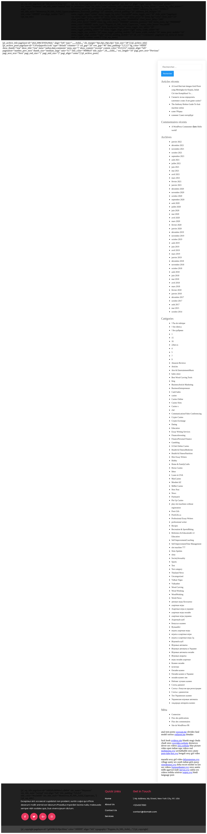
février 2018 (176, 290)
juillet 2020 (176, 207)
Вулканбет (175, 627)
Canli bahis (176, 392)
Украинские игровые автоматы (184, 699)
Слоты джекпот (178, 685)
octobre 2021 (176, 153)
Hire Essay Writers (179, 457)
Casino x (175, 406)
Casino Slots (176, 403)
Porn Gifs (175, 511)
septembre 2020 (177, 200)
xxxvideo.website (180, 743)
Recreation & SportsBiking (182, 529)
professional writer (179, 522)
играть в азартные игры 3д (182, 638)
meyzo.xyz (184, 770)
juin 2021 (175, 167)
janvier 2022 (176, 142)
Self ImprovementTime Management (186, 544)
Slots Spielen (176, 551)
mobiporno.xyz (168, 751)
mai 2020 (175, 214)
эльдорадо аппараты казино (183, 703)
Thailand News (177, 573)
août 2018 (175, 272)
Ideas (173, 471)
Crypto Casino (177, 417)
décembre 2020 (177, 189)
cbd (172, 410)
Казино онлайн (177, 663)
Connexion (175, 714)
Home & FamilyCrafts (180, 464)
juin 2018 (175, 276)
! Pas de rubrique (178, 323)
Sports (174, 562)
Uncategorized (177, 576)
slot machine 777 (178, 547)
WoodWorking (177, 594)
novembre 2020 (177, 192)
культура (175, 667)
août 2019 (175, 243)
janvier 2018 (176, 294)
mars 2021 (175, 178)
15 (172, 338)
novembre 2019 (177, 236)
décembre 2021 (177, 145)
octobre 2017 (176, 301)
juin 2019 (175, 247)
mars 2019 (175, 254)
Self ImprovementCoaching (182, 540)
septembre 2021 (177, 156)
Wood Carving (177, 587)
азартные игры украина (181, 616)
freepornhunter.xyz (180, 767)
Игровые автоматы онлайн (182, 652)
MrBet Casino (177, 486)
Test (173, 566)
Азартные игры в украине (182, 609)
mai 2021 (175, 171)
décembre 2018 (177, 261)
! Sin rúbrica (176, 327)
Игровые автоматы (179, 645)
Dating (174, 424)
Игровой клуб (177, 641)
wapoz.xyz (187, 772)
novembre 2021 (177, 149)
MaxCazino (176, 479)
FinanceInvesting (178, 435)
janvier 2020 (176, 229)
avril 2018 (175, 283)
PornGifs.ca (176, 515)
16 (172, 341)
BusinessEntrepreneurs (180, 388)
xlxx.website (183, 745)
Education (175, 428)
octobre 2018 (176, 268)
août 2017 (175, 305)
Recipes (174, 526)
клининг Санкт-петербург (182, 115)
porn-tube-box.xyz (169, 753)
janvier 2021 (176, 185)
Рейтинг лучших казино (181, 681)
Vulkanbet (175, 584)
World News (176, 598)
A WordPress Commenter (181, 127)
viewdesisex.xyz (168, 764)
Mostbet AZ (176, 482)
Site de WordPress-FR (180, 725)
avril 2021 (175, 174)
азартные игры (177, 605)
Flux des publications (180, 718)
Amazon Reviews (178, 363)
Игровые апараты (178, 656)
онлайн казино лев (179, 678)
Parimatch (175, 497)
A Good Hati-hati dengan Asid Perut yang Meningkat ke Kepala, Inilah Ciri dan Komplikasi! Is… (186, 89)
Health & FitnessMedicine (182, 450)
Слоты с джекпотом (179, 692)
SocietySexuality (178, 558)
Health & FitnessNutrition (181, 453)
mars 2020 (175, 221)
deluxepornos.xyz (191, 759)
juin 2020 (175, 210)
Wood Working (177, 591)
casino (174, 396)
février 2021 (176, 181)
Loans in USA (177, 475)
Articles (174, 367)
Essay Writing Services (180, 432)
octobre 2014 (176, 312)
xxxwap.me (181, 732)
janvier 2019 (176, 257)
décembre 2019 (177, 232)
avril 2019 (175, 250)
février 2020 (176, 225)
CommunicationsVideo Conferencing (186, 414)
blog (173, 381)
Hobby (174, 461)
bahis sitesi (175, 374)
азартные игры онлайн (181, 612)
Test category (176, 569)
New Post (175, 490)
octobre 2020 (176, 196)
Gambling (175, 442)
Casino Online (177, 399)
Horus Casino (177, 468)
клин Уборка (176, 111)
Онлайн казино (177, 670)
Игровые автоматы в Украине (184, 649)
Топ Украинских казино (181, 696)
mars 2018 (175, 286)
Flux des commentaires (180, 722)
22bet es (174, 345)
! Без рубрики (177, 330)
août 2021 (175, 160)
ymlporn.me (180, 734)
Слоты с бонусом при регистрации (186, 688)
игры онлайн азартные (181, 660)
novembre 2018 (177, 265)
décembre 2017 (177, 297)
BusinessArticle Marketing (182, 385)
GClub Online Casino (180, 446)
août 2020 (175, 203)
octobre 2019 (176, 239)
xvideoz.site (176, 740)
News (173, 493)
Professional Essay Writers (182, 518)
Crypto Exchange (178, 421)
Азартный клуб (177, 620)
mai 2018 (175, 279)
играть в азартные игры (181, 634)
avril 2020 (175, 218)
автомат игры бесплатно (181, 602)
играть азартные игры (180, 631)
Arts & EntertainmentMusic (182, 370)
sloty (173, 555)
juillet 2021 (176, 163)
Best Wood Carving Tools (181, 377)
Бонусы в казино (178, 623)
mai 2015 (175, 308)
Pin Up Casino (177, 500)
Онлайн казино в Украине (182, 674)
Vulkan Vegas (177, 580)
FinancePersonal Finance (181, 439)
